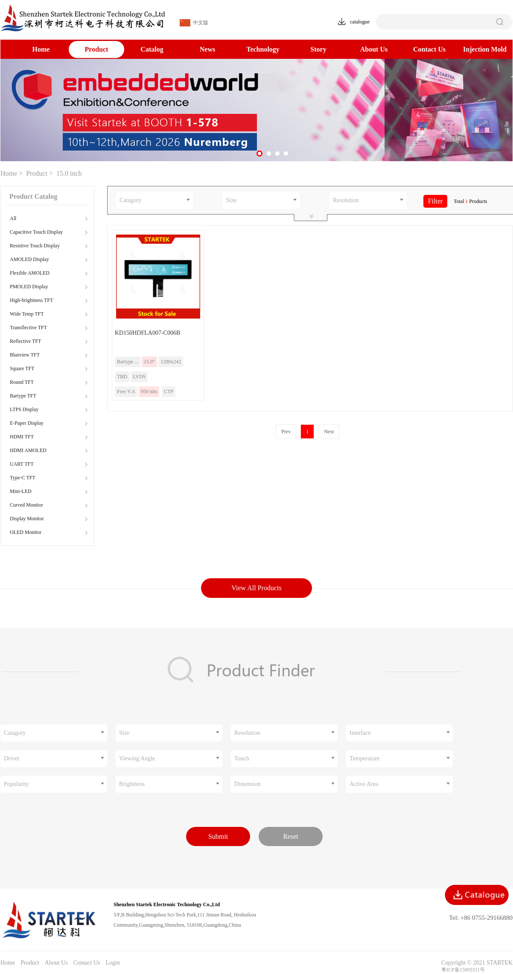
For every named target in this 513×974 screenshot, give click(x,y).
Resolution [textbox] (346, 200)
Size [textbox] (231, 200)
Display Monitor (27, 519)
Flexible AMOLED (30, 273)
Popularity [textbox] (16, 784)
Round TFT (22, 382)
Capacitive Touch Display (36, 232)
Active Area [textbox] (364, 784)
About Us (374, 49)
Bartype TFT (23, 396)
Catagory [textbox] (130, 200)
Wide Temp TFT (27, 314)
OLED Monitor (25, 532)
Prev (286, 432)
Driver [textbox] (12, 758)
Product (96, 49)
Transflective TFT (28, 327)
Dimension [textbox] (247, 784)
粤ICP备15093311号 (463, 970)
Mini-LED (21, 491)
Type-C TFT (22, 478)
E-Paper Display (27, 423)
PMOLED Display (29, 287)
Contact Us (429, 49)
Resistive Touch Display (35, 246)
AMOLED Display (29, 259)
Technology (263, 49)
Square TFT (22, 368)
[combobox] (154, 200)
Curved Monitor (26, 505)
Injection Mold (485, 49)
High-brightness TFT (31, 300)
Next (329, 432)
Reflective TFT (25, 341)
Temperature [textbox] (365, 758)
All (13, 218)
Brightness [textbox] (132, 784)
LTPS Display (24, 409)
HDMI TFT (22, 437)
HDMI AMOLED (28, 450)
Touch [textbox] (241, 758)
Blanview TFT (25, 355)
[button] (259, 154)
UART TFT (22, 464)
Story (318, 49)
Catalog (151, 49)
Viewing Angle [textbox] (137, 758)
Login (112, 963)
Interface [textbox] (360, 733)
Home (41, 49)
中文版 (194, 22)
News (207, 49)
